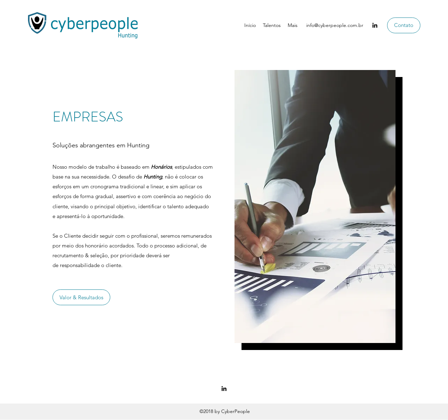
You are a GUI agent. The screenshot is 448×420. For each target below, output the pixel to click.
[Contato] (403, 25)
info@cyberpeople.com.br (334, 25)
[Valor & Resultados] (81, 297)
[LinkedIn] (374, 25)
